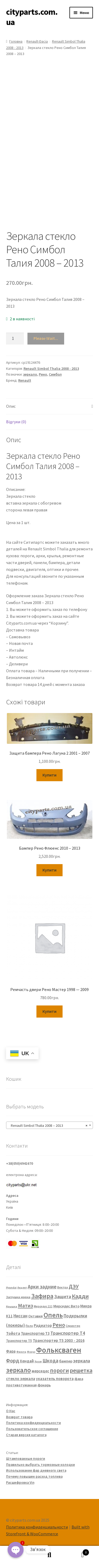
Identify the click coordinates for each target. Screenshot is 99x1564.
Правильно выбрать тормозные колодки (40, 1464)
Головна (15, 41)
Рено (43, 374)
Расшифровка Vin (20, 1482)
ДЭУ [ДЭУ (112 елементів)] (74, 1286)
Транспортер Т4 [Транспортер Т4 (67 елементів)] (67, 1333)
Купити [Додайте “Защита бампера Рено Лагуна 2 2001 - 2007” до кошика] (49, 775)
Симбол (55, 374)
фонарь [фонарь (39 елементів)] (44, 1385)
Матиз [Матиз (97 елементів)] (25, 1305)
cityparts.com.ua (32, 17)
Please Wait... (46, 338)
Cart (77, 1551)
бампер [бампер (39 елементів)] (65, 1361)
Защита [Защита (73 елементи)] (62, 1296)
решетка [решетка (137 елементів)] (81, 1370)
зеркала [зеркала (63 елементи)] (81, 1361)
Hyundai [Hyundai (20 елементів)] (11, 1287)
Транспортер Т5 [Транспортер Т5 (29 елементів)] (19, 1340)
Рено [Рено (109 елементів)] (59, 1325)
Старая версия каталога (26, 1435)
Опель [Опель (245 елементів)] (53, 1315)
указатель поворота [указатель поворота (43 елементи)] (55, 1378)
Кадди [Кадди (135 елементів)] (80, 1296)
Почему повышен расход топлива (34, 1476)
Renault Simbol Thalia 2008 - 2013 (51, 368)
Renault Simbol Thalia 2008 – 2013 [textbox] (48, 1125)
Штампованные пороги (25, 1458)
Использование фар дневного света (36, 1470)
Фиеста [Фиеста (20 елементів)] (21, 1351)
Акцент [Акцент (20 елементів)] (22, 1287)
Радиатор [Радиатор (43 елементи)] (43, 1325)
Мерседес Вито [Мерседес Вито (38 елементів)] (66, 1306)
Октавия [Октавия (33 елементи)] (35, 1316)
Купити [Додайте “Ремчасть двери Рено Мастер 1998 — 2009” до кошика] (49, 1011)
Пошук (49, 1555)
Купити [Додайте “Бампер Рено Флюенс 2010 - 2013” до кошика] (49, 870)
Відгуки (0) (16, 421)
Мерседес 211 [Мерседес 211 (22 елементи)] (43, 1306)
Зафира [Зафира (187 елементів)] (42, 1296)
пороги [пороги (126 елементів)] (59, 1370)
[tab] (49, 406)
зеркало (30, 374)
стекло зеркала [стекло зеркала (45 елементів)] (20, 1378)
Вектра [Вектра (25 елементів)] (62, 1287)
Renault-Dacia (37, 41)
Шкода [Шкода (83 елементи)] (50, 1360)
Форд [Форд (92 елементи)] (12, 1360)
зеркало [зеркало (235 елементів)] (18, 1370)
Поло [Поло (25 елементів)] (29, 1326)
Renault (24, 380)
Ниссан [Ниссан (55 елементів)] (20, 1316)
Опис (11, 406)
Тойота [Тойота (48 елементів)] (13, 1333)
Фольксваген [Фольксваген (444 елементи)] (58, 1350)
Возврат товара (19, 1417)
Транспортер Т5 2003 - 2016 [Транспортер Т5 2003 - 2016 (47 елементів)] (58, 1340)
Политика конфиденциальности (33, 1423)
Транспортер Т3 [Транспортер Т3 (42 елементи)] (35, 1333)
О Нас (10, 1411)
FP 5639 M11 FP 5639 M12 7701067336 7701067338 (34, 536)
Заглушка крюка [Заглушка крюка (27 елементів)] (18, 1297)
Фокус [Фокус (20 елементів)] (31, 1351)
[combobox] (49, 1125)
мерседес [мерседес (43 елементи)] (40, 1370)
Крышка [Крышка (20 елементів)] (11, 1306)
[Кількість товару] (15, 339)
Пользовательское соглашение (32, 1429)
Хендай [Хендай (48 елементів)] (27, 1360)
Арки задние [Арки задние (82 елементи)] (42, 1286)
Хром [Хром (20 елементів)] (38, 1361)
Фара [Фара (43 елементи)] (11, 1351)
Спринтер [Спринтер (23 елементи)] (73, 1326)
